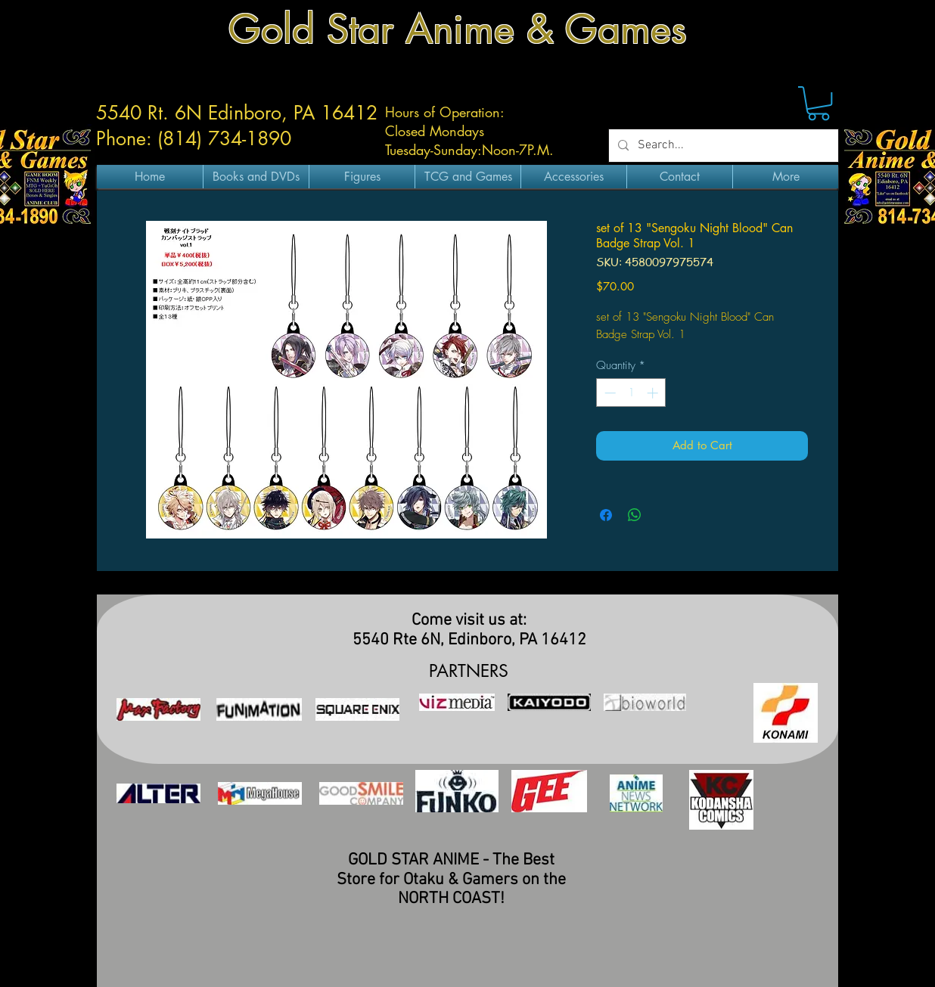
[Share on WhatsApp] (635, 515)
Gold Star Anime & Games (457, 29)
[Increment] (654, 393)
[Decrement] (608, 393)
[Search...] (722, 145)
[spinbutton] (631, 393)
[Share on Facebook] (606, 515)
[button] (818, 103)
